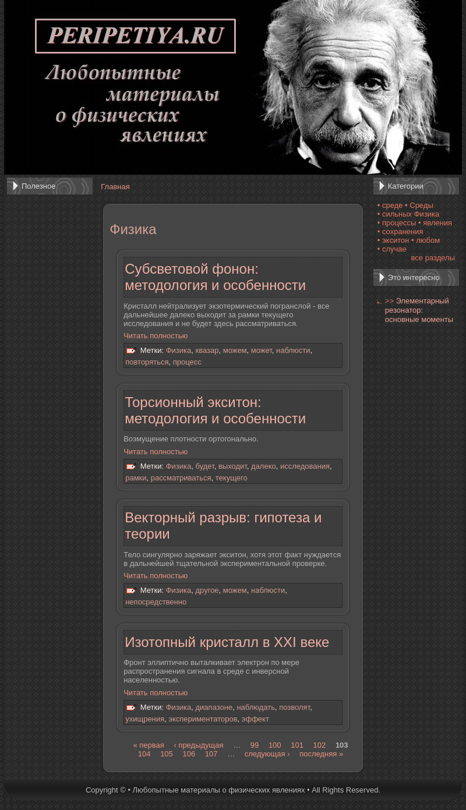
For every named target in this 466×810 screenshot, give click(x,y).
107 (211, 753)
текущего (232, 477)
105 (166, 753)
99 (254, 745)
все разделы (433, 257)
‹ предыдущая (198, 745)
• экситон (393, 240)
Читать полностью (155, 335)
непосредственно (155, 601)
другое (207, 590)
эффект (255, 719)
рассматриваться (181, 477)
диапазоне (214, 707)
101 (297, 745)
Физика (179, 350)
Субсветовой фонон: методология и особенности (215, 277)
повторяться (146, 362)
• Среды (419, 205)
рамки (135, 477)
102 (319, 745)
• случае (392, 249)
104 (144, 753)
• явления (435, 222)
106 (188, 753)
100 (275, 745)
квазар (207, 350)
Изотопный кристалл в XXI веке (227, 642)
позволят (294, 707)
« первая (148, 745)
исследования (305, 466)
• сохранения (400, 231)
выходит (232, 466)
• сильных (394, 214)
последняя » (321, 753)
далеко (263, 466)
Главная (115, 186)
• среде (390, 205)
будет (205, 466)
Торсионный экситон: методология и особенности (215, 410)
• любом (425, 240)
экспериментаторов (202, 719)
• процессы (396, 222)
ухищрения (144, 719)
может (261, 350)
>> (389, 300)
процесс (187, 362)
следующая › (267, 753)
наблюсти (293, 350)
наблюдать (255, 707)
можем (235, 350)
